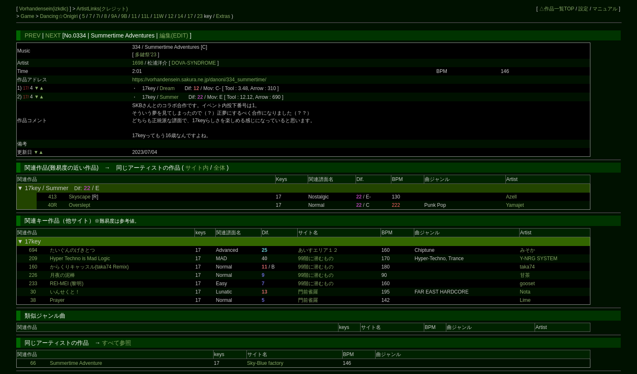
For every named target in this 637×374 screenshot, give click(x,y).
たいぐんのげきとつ (72, 250)
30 (33, 292)
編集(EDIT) (173, 35)
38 (33, 300)
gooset (527, 283)
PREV (32, 35)
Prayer (57, 300)
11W (159, 16)
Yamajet (515, 205)
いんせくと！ (65, 292)
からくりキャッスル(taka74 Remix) (89, 267)
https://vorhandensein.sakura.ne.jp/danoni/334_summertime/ (199, 80)
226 (33, 275)
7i (98, 16)
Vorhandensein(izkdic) (44, 9)
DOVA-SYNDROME (194, 63)
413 (52, 197)
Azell (511, 197)
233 (33, 283)
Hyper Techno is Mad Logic (80, 258)
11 (134, 16)
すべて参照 (116, 342)
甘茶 (525, 275)
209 (33, 258)
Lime (525, 300)
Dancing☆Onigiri (59, 16)
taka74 (527, 267)
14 (180, 16)
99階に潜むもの (315, 258)
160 (33, 267)
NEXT (53, 35)
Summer (168, 97)
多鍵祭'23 (146, 55)
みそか (527, 250)
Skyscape (79, 197)
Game (28, 16)
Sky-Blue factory (265, 363)
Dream (166, 88)
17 (190, 16)
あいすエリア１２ (318, 250)
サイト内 (197, 167)
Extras (223, 16)
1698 (137, 63)
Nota (525, 292)
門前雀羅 (308, 292)
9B (124, 16)
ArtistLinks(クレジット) (102, 9)
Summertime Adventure (76, 363)
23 (199, 16)
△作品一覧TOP (556, 9)
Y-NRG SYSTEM (538, 258)
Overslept (79, 205)
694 (33, 250)
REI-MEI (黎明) (67, 283)
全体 (219, 167)
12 (170, 16)
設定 (583, 9)
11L (145, 16)
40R (52, 205)
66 (33, 363)
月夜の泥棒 (62, 275)
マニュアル (604, 9)
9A (114, 16)
